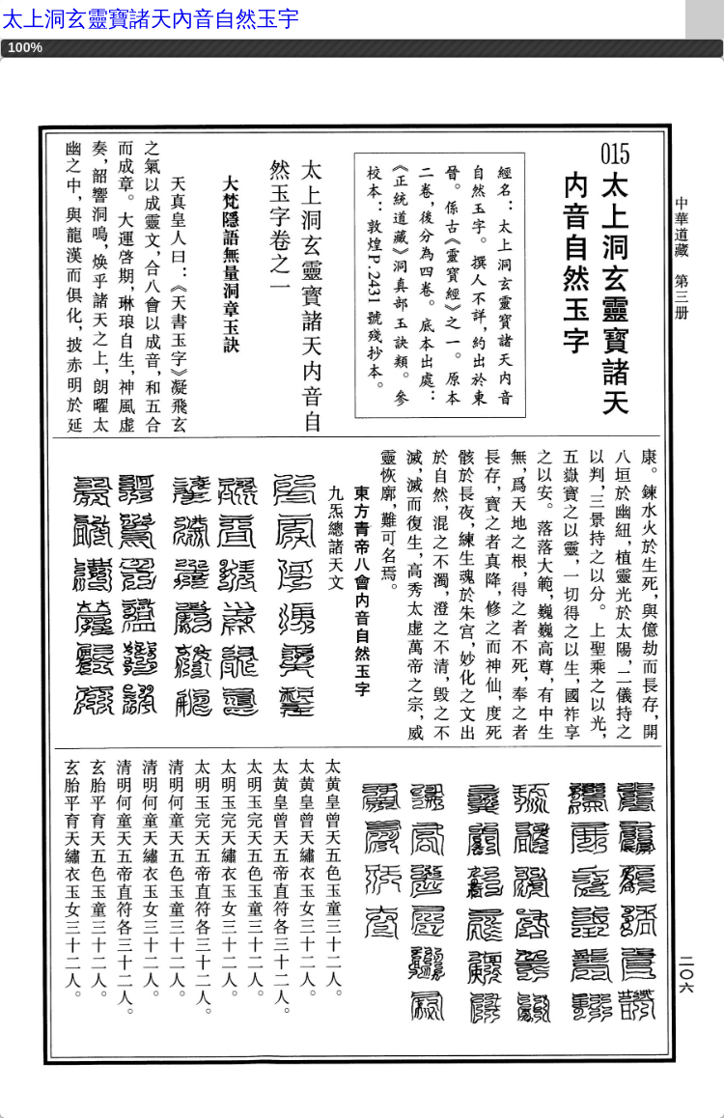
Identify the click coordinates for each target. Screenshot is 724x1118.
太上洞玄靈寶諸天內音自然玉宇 (150, 19)
